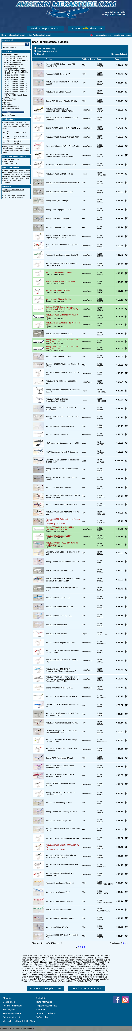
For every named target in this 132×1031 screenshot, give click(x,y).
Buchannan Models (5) (66, 962)
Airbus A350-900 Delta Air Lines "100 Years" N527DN (60, 65)
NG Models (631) (72, 973)
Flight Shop (6, 103)
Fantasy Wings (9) (61, 966)
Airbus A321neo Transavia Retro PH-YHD (62, 183)
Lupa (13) (25, 973)
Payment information (13, 1006)
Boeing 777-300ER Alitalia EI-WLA (59, 688)
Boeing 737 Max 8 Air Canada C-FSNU (61, 281)
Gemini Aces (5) (92, 966)
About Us (7, 998)
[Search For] (13, 44)
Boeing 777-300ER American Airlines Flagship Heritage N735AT (60, 528)
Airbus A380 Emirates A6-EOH (58, 290)
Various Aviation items (10, 108)
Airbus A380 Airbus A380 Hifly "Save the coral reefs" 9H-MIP (62, 544)
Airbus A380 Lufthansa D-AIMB (58, 299)
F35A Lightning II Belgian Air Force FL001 (62, 443)
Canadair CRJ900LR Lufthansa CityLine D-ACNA (62, 365)
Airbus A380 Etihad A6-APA (57, 927)
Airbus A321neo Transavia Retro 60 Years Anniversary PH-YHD (62, 714)
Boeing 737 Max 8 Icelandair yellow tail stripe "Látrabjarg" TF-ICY (61, 237)
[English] (91, 35)
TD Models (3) (85, 979)
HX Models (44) (76, 968)
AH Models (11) (61, 958)
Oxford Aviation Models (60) (91, 973)
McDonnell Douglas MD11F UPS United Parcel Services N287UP (61, 732)
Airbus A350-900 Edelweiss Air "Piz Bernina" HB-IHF (60, 874)
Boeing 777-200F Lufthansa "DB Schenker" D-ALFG (63, 391)
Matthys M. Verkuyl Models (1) (42, 973)
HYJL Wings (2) (89, 968)
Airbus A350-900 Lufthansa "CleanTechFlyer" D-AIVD (57, 400)
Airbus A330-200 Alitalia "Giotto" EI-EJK (61, 697)
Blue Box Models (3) (48, 962)
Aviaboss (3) (48, 960)
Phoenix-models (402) (70, 975)
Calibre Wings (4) (82, 962)
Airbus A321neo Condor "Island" (59, 910)
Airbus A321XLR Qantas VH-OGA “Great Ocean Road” (61, 749)
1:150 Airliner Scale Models (15, 87)
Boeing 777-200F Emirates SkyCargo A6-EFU (62, 589)
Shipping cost (9, 1009)
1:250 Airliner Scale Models (15, 91)
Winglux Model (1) (68, 981)
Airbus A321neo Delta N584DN (58, 488)
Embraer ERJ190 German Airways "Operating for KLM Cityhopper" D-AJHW (62, 308)
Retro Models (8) (64, 977)
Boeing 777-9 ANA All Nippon (57, 219)
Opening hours (9, 1002)
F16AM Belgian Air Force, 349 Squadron (62, 452)
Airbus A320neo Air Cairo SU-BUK (59, 228)
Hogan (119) (64, 968)
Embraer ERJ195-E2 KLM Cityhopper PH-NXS (62, 705)
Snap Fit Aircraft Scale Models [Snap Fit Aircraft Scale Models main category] (16, 72)
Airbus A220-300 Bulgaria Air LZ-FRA (60, 643)
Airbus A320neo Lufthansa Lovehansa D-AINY (62, 373)
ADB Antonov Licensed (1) (88, 956)
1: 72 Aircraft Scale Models (15, 76)
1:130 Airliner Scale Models (15, 84)
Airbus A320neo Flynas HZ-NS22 (59, 616)
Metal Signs (6, 105)
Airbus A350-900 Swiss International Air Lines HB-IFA (62, 119)
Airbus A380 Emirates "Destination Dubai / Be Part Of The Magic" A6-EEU (63, 580)
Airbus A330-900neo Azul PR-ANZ (59, 607)
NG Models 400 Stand (12, 66)
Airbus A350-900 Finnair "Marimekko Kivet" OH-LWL (63, 830)
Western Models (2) (53, 981)
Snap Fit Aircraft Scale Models (15, 70)
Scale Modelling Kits (9, 107)
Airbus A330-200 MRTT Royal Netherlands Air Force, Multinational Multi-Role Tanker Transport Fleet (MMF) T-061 (62, 679)
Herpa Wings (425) (34, 968)
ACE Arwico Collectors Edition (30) (63, 956)
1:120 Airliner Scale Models (15, 82)
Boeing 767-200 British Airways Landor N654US (61, 479)
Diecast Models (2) (56, 964)
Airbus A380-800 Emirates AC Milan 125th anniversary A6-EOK (63, 496)
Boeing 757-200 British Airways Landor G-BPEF (62, 470)
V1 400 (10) (26, 981)
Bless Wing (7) (33, 962)
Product (49, 59)
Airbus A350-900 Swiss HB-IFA (58, 74)
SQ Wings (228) (73, 979)
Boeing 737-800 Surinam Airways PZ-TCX (62, 562)
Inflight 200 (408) (103, 968)
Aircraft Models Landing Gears (15, 60)
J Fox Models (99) (29, 971)
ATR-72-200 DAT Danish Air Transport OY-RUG (62, 246)
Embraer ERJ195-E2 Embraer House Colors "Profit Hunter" (63, 461)
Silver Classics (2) (100, 977)
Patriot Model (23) (53, 975)
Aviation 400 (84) (74, 960)
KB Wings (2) (76, 971)
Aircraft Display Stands (12, 59)
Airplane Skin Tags (9, 99)
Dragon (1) (69, 964)
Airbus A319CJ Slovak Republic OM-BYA (62, 723)
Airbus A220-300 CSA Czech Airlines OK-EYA (62, 936)
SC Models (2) (77, 977)
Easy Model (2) (80, 964)
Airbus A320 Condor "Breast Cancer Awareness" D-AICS (60, 767)
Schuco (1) (87, 977)
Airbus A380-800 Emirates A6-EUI (59, 571)
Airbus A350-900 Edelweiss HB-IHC (60, 918)
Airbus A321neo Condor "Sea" (58, 892)
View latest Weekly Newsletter (13, 195)
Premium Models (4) (35, 977)
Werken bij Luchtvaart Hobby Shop (19, 1021)
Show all (39, 54)
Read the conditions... (10, 163)
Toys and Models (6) (100, 979)
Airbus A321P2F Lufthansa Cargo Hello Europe (62, 382)
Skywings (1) (61, 979)
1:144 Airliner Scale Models (15, 85)
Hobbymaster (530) (50, 968)
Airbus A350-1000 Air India (56, 634)
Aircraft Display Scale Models (15, 57)
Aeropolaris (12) (33, 958)
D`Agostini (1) (31, 964)
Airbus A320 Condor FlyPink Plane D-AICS (62, 146)
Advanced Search (9, 47)
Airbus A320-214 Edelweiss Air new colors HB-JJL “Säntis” (62, 652)
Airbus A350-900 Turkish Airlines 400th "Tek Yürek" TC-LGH (61, 264)
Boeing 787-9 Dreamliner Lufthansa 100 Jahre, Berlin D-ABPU (62, 341)
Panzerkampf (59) (38, 975)
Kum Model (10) (101, 971)
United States (106, 35)
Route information (44, 1002)
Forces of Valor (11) (78, 966)
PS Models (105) (50, 977)
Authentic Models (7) (34, 960)
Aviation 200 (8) (60, 960)
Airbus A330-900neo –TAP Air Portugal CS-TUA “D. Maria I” (61, 741)
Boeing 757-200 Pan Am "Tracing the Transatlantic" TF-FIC (60, 794)
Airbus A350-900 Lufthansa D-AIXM (60, 426)
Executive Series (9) (29, 966)
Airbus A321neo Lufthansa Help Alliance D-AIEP (63, 324)
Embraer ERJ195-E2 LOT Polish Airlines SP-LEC (63, 553)
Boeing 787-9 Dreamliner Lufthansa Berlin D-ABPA (62, 418)
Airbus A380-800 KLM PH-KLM (58, 598)
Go (27, 44)
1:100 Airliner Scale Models (15, 80)
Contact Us (41, 998)
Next (124, 943)
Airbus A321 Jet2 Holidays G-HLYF (59, 821)
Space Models (9, 93)
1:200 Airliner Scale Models (15, 89)
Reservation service (12, 1013)
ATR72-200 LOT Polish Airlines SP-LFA (61, 165)
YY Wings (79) (93, 981)
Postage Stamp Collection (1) (91, 975)
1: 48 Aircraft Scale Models (15, 74)
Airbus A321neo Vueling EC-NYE (59, 803)
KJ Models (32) (88, 971)
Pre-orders (40, 1009)
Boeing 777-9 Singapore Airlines (58, 210)
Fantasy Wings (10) (45, 966)
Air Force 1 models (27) (77, 958)
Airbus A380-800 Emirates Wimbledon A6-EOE (63, 513)
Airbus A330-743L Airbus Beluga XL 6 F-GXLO (62, 865)
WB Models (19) (38, 981)
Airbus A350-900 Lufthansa (57, 435)
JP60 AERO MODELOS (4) (60, 971)
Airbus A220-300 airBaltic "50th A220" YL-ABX (62, 846)
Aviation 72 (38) (88, 960)
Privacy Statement (11, 1017)
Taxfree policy (42, 1017)
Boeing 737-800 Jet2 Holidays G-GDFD (61, 812)
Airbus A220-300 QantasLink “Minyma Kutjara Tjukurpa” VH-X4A (61, 856)
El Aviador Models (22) (96, 964)
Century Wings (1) (97, 962)
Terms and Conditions (46, 1013)
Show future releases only (45, 51)
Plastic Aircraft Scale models (14, 68)
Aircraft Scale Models (10, 55)
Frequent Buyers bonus (46, 1006)
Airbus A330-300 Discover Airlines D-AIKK (62, 137)
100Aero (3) (44, 956)
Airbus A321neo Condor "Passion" (59, 901)
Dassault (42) (42, 964)
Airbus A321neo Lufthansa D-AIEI (59, 334)
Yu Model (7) (82, 981)
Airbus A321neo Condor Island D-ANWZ (62, 255)
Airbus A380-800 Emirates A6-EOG (59, 192)
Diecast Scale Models (12, 62)
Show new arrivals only (44, 48)
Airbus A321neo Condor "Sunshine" (60, 883)
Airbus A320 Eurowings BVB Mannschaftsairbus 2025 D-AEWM (59, 110)
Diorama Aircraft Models (13, 64)
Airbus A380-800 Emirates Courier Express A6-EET (63, 520)
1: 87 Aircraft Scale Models (15, 78)
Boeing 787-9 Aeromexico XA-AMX (59, 758)
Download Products (9, 115)
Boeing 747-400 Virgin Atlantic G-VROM (61, 101)
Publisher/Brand (88, 59)
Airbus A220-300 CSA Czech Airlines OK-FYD (62, 661)
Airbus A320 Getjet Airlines (56, 625)
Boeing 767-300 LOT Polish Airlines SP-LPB (63, 128)
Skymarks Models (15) (30, 979)
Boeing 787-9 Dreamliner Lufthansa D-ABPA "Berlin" (61, 409)
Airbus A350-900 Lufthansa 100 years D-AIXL (62, 316)
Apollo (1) (92, 958)
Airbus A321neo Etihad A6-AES (58, 92)
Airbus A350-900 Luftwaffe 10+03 (59, 174)
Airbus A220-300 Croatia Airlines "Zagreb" (62, 838)
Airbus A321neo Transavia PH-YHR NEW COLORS (62, 83)
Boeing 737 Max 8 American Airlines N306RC (60, 784)
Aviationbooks (7, 101)
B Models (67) (101, 960)
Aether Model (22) (47, 958)
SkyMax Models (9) (47, 979)
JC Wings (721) (43, 971)
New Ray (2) (60, 973)
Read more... (6, 182)
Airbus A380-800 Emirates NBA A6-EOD (61, 505)
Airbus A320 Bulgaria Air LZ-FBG (59, 273)
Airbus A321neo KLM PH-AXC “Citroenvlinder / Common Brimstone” (61, 670)
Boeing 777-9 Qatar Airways (57, 201)
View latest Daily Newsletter (12, 197)
